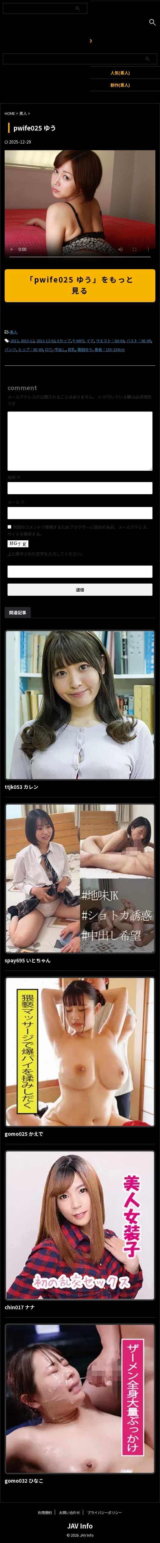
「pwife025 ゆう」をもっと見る (80, 285)
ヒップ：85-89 (30, 349)
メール (16, 502)
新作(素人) (120, 85)
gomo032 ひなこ (24, 1480)
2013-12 (27, 340)
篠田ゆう (84, 349)
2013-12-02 (45, 340)
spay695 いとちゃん (28, 960)
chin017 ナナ (20, 1307)
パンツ (10, 349)
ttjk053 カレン (21, 786)
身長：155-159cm (109, 349)
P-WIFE (78, 340)
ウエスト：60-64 (110, 340)
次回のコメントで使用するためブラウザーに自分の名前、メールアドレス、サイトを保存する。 (79, 530)
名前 (14, 477)
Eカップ (64, 340)
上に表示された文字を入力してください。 (46, 554)
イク (90, 340)
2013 (14, 340)
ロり (48, 349)
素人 (13, 332)
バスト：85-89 (138, 340)
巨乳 (71, 349)
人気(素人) (120, 73)
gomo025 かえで (24, 1133)
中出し (60, 349)
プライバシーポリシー (104, 1512)
